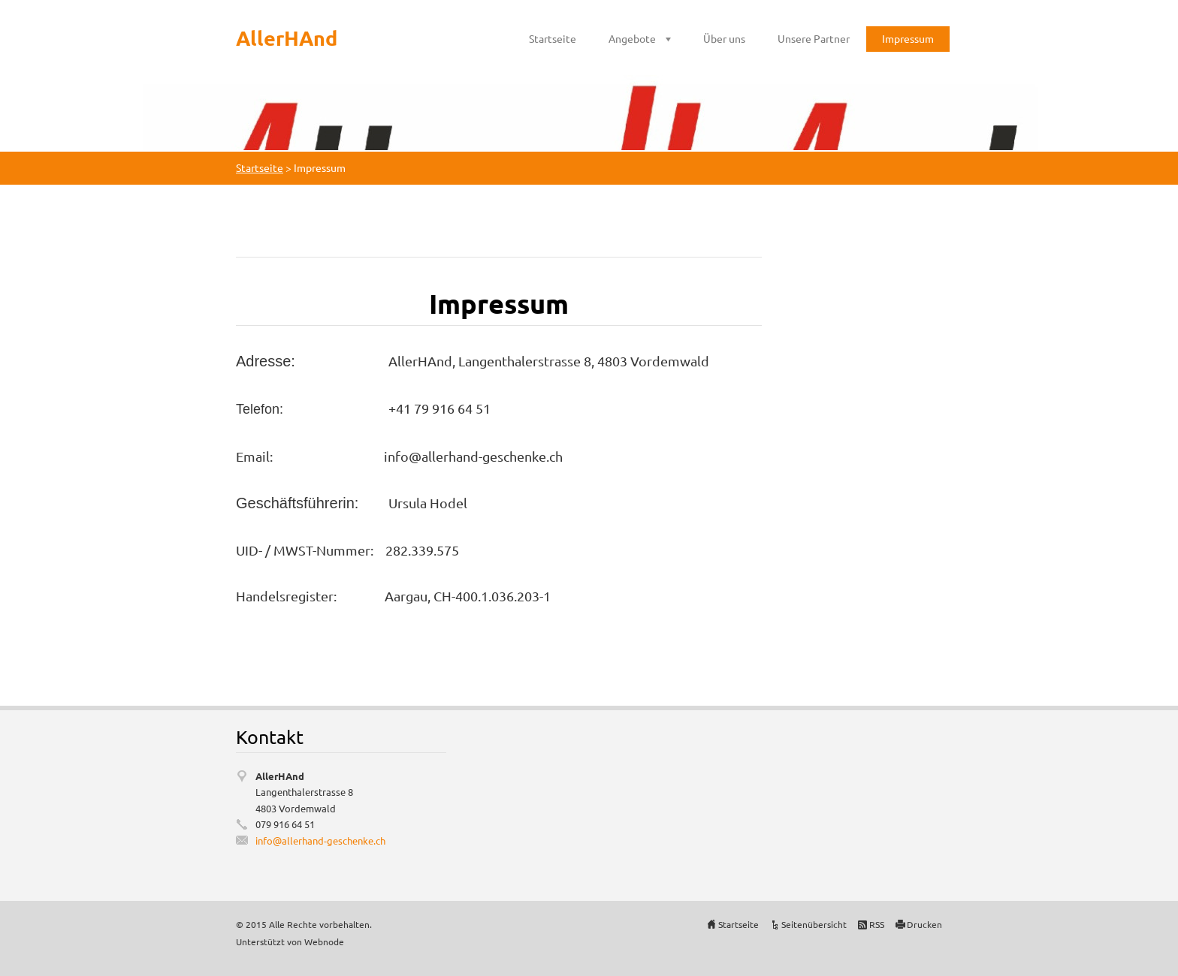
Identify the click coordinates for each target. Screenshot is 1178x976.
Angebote (632, 38)
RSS (876, 924)
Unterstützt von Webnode (290, 941)
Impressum (908, 38)
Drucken (924, 924)
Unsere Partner (814, 38)
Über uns (724, 38)
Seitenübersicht (814, 924)
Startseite (552, 38)
